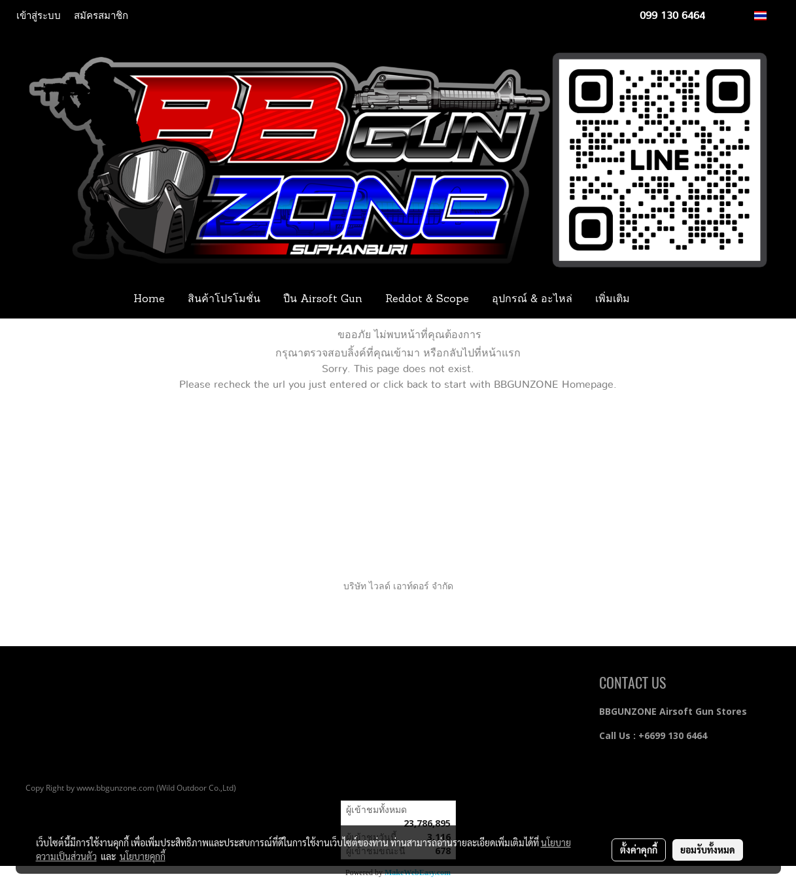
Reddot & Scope (427, 299)
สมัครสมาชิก (101, 15)
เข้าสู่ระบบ (38, 15)
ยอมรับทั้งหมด (707, 849)
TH (767, 15)
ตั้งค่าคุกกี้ (638, 849)
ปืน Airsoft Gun (322, 299)
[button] (661, 299)
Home (149, 299)
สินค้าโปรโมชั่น (224, 299)
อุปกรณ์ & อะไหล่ (532, 299)
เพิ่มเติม (612, 299)
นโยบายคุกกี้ (142, 856)
